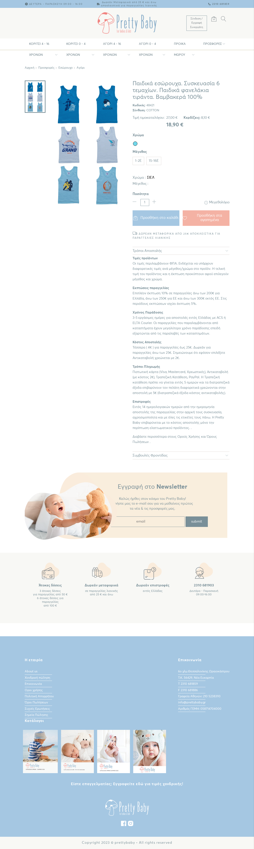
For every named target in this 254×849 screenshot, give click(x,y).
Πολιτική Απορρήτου (39, 696)
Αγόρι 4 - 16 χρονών (112, 45)
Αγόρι (81, 67)
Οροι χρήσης (34, 690)
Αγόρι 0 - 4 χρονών (147, 45)
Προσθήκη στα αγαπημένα (202, 218)
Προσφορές (212, 43)
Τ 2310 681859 (188, 683)
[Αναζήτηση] (223, 19)
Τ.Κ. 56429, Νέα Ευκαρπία (196, 677)
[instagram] (130, 824)
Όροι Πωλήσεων (36, 702)
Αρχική (29, 67)
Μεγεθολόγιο (216, 202)
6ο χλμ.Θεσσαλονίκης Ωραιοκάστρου (203, 671)
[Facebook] (123, 824)
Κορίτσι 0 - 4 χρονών (76, 45)
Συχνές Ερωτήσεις (37, 708)
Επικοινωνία (33, 683)
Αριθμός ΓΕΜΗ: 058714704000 (199, 708)
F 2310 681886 (188, 690)
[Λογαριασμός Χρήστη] (196, 23)
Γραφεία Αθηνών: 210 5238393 (199, 696)
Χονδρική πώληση (37, 677)
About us (31, 671)
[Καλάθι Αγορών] (214, 19)
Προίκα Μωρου (180, 45)
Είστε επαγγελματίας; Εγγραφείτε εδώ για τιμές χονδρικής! (127, 784)
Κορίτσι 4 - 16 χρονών (39, 45)
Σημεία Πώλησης (36, 715)
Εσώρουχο (65, 67)
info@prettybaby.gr (192, 702)
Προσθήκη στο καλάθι (156, 218)
